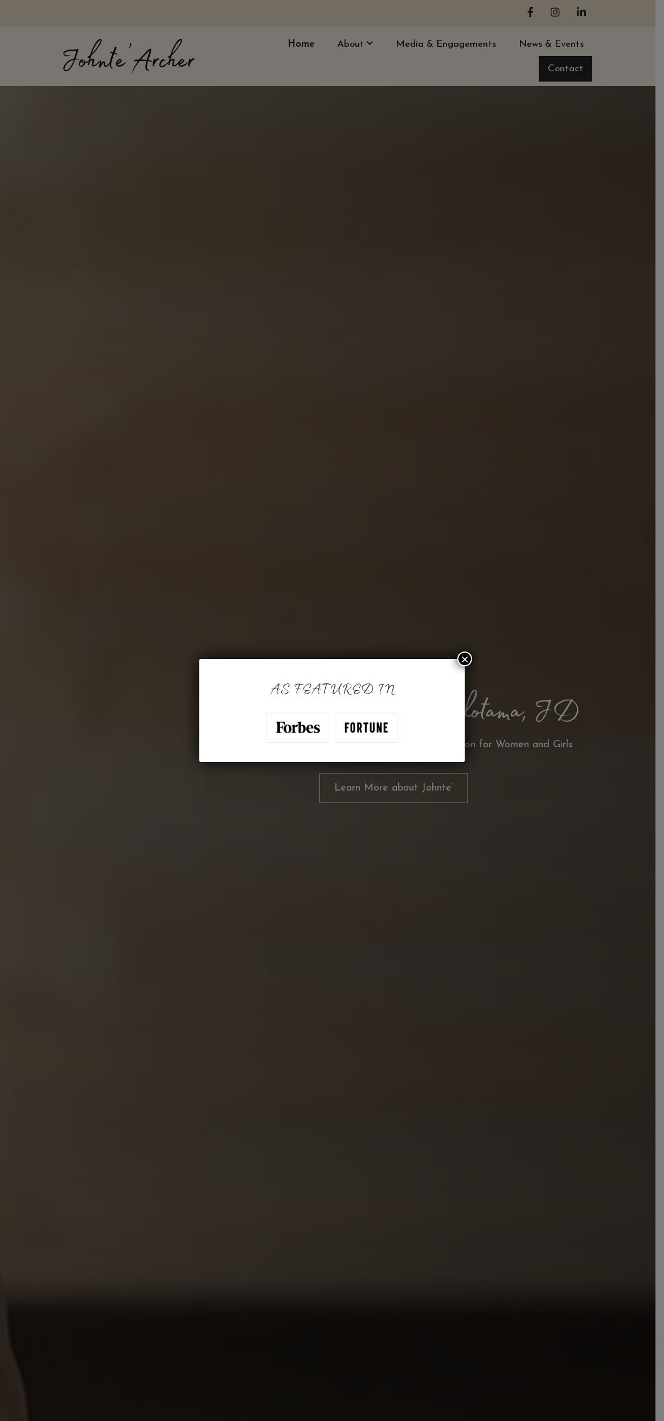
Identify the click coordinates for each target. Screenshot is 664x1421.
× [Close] (465, 659)
